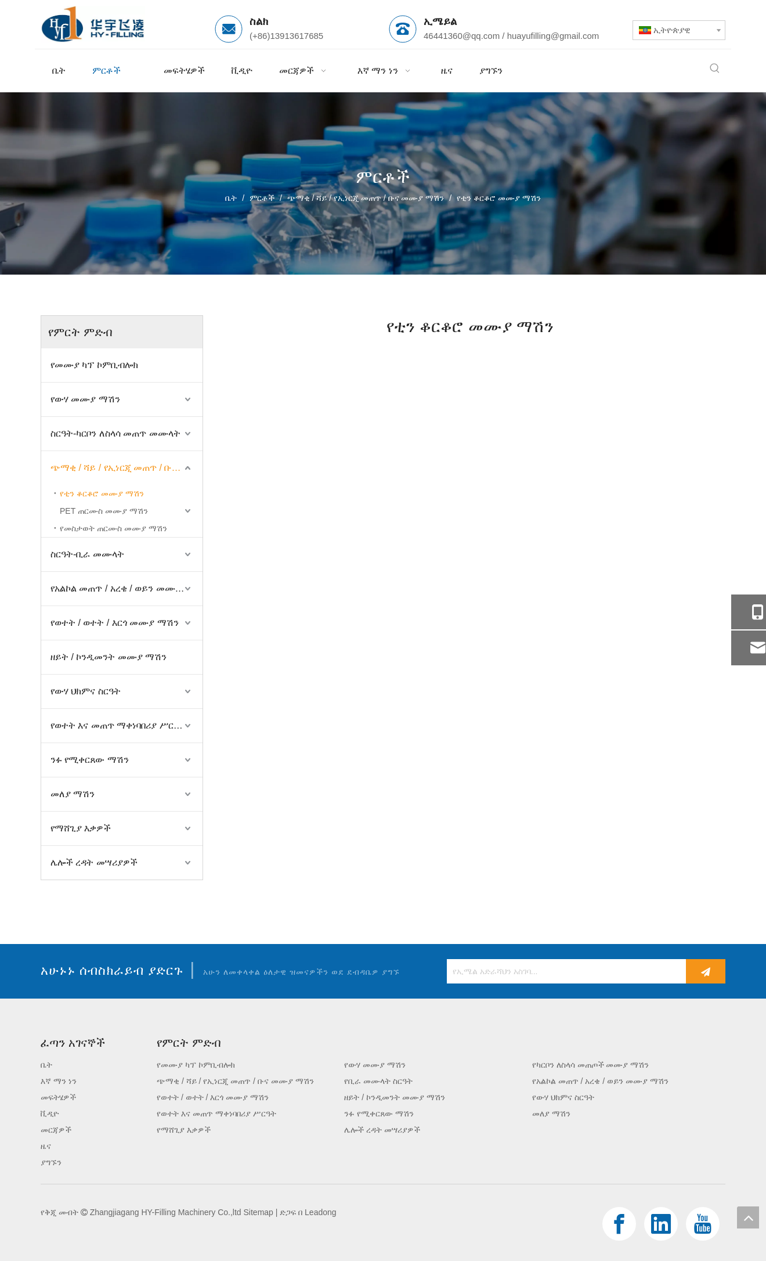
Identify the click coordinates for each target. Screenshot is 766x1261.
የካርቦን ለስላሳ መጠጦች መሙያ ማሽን (590, 1064)
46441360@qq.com (462, 36)
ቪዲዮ (50, 1113)
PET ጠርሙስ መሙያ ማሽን (104, 511)
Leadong (321, 1212)
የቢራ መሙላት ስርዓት (378, 1081)
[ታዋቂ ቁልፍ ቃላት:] (714, 68)
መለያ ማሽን (72, 794)
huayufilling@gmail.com (553, 36)
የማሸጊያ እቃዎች (80, 828)
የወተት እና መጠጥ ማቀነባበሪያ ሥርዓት (118, 725)
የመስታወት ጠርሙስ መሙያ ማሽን (113, 528)
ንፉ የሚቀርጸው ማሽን (89, 760)
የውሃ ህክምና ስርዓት (85, 691)
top (748, 1217)
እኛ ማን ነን (59, 1081)
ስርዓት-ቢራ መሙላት (87, 554)
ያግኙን (51, 1162)
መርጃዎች (56, 1129)
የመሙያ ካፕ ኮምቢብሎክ (94, 365)
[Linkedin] (661, 1224)
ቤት (46, 1064)
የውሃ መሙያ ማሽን (85, 399)
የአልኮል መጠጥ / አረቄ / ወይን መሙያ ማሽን (126, 588)
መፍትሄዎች (58, 1097)
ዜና (46, 1146)
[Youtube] (703, 1224)
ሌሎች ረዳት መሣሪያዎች (94, 862)
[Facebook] (619, 1224)
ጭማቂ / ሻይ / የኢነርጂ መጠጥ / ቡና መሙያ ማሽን (126, 468)
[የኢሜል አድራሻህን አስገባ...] (563, 971)
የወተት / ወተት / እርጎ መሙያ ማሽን (114, 623)
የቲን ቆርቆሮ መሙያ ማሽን (102, 493)
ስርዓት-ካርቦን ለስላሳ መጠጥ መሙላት (115, 433)
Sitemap (258, 1212)
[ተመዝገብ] (705, 971)
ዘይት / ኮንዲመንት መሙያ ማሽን (108, 657)
